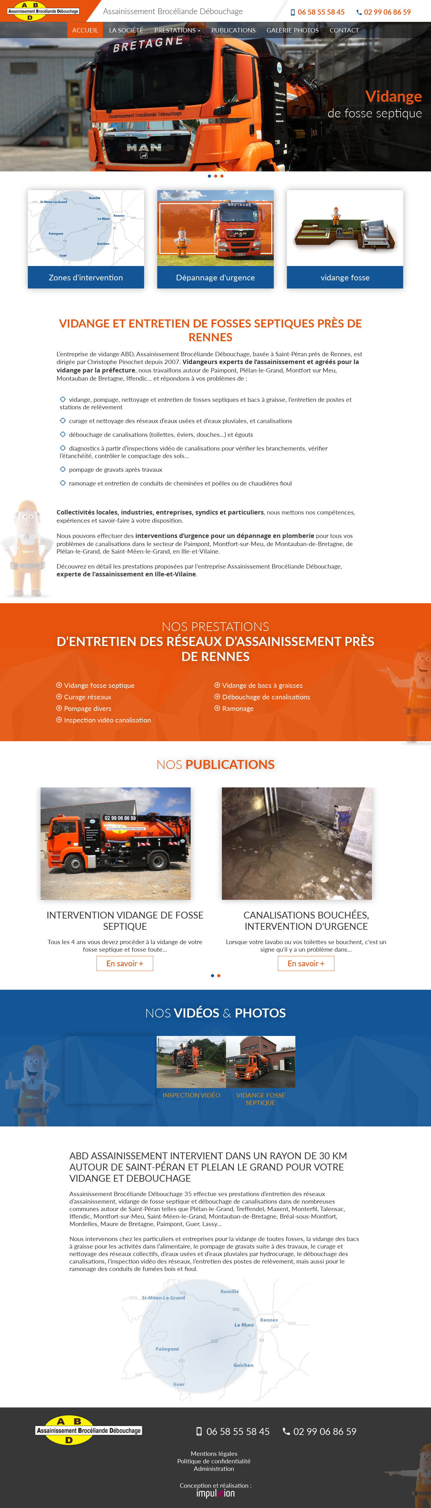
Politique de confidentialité (214, 1461)
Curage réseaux (87, 696)
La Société (126, 30)
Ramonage (238, 708)
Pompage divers (88, 708)
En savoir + (124, 963)
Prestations (177, 30)
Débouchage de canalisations (266, 696)
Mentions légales (214, 1453)
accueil (85, 30)
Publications (233, 30)
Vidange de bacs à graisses (262, 685)
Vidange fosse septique (99, 685)
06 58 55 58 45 (321, 12)
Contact (344, 30)
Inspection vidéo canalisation (107, 720)
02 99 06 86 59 (387, 12)
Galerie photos (293, 30)
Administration (214, 1468)
